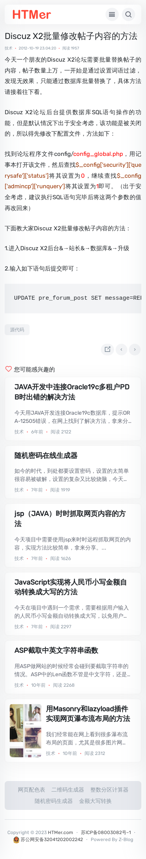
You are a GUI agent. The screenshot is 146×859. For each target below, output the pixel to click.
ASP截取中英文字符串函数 (56, 650)
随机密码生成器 (54, 801)
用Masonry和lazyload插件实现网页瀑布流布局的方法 (88, 714)
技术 (8, 48)
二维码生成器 (67, 790)
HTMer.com (60, 832)
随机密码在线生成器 (45, 455)
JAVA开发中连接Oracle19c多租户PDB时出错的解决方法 (71, 392)
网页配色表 (31, 790)
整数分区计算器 (109, 790)
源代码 (17, 329)
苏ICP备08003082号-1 (106, 832)
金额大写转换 (95, 801)
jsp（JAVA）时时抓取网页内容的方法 (70, 518)
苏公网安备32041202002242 (48, 839)
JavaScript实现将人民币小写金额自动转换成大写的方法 (70, 587)
